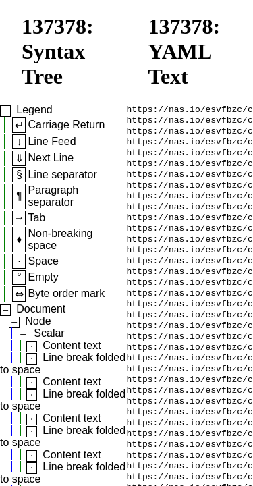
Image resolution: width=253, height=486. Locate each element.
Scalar (49, 333)
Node (38, 321)
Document (40, 309)
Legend (34, 109)
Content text (72, 345)
